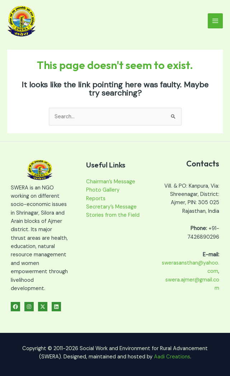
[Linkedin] (56, 306)
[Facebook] (15, 306)
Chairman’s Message (110, 181)
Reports (95, 198)
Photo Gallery (102, 190)
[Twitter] (42, 306)
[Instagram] (29, 306)
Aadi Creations (172, 356)
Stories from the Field (113, 215)
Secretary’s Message (111, 206)
